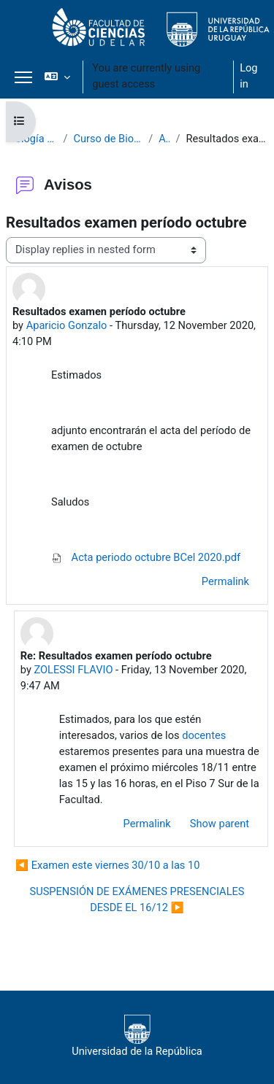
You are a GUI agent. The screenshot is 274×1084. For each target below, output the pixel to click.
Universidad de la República (137, 1036)
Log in (248, 75)
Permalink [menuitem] (225, 581)
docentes (204, 735)
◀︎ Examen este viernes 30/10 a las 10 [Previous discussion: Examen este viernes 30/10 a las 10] (107, 865)
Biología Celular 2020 (31, 138)
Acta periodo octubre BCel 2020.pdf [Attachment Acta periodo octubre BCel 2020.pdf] (145, 557)
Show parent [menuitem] (219, 823)
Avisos (164, 138)
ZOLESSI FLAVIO (73, 669)
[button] (57, 76)
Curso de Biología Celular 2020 (107, 138)
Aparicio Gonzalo (66, 325)
